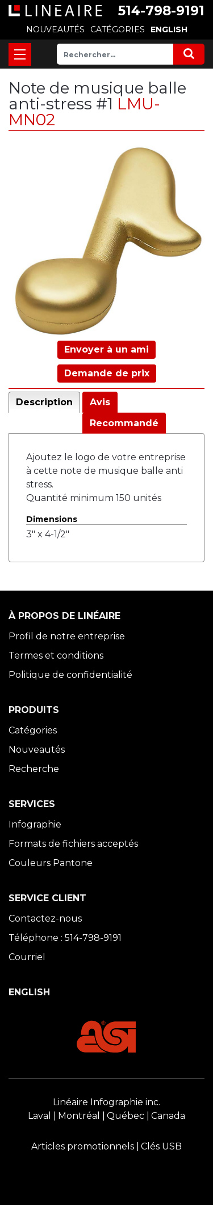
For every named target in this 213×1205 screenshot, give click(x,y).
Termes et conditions (56, 655)
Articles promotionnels (82, 1146)
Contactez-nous (45, 918)
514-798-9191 (161, 11)
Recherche (34, 768)
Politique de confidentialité (70, 674)
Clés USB (161, 1146)
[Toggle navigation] (20, 54)
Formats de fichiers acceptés (73, 843)
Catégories (33, 730)
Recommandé (124, 423)
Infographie (35, 824)
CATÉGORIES (117, 29)
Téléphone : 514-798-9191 (65, 937)
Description (44, 402)
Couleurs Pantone (51, 863)
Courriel (27, 957)
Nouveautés (37, 749)
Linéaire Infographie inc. (106, 1102)
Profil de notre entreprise (67, 636)
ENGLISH (169, 29)
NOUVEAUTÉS (55, 29)
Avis (100, 402)
